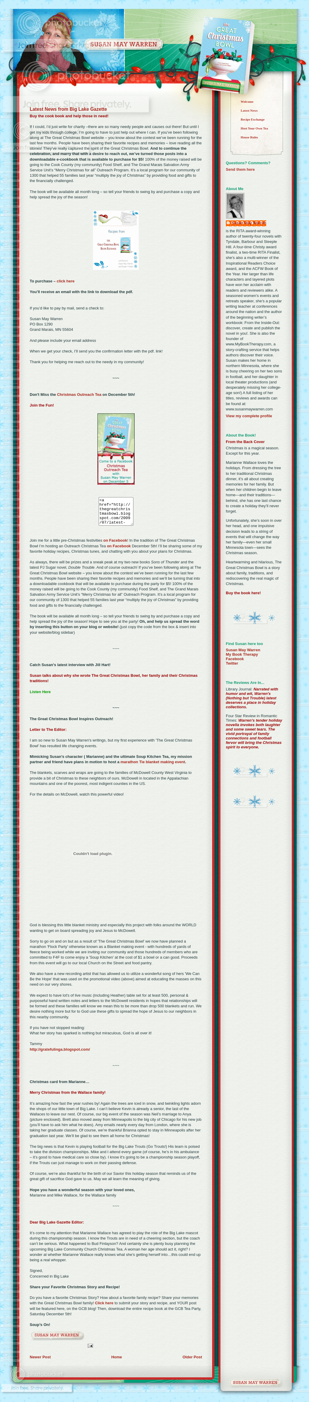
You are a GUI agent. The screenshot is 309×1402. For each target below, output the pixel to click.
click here (66, 281)
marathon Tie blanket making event (153, 767)
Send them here (240, 169)
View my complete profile (249, 416)
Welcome (247, 101)
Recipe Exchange (252, 119)
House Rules (249, 137)
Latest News (249, 110)
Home (116, 1362)
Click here (105, 1308)
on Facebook (115, 545)
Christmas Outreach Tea (79, 394)
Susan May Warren (249, 223)
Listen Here (40, 697)
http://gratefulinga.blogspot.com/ (60, 1054)
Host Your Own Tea (254, 128)
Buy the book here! (243, 593)
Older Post (192, 1362)
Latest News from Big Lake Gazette (68, 109)
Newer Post (40, 1362)
